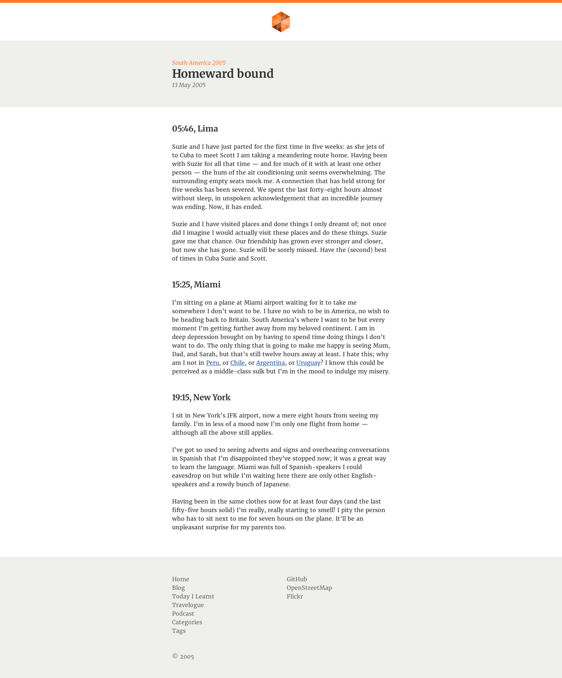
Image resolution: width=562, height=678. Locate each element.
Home (180, 579)
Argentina (270, 362)
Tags (179, 630)
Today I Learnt (193, 596)
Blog (178, 587)
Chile (237, 362)
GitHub (297, 579)
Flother (281, 21)
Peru (212, 362)
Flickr (295, 596)
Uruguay (308, 362)
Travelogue (188, 604)
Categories (187, 622)
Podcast (183, 613)
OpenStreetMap (309, 587)
